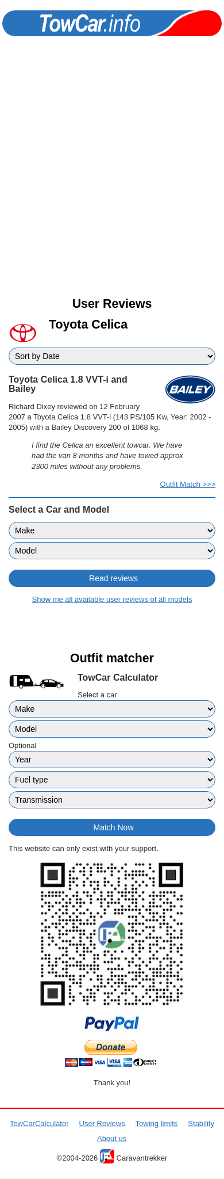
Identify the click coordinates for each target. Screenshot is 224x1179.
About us (111, 1138)
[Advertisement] (112, 176)
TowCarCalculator (39, 1123)
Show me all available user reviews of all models (112, 599)
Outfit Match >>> (187, 484)
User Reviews (102, 1123)
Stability (201, 1123)
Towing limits (157, 1123)
